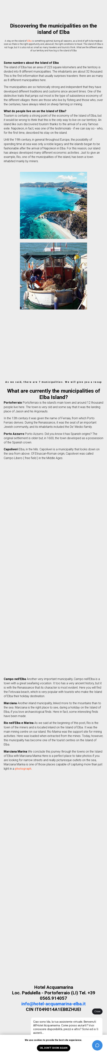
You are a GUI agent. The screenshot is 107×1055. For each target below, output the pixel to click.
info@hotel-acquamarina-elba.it (53, 1003)
